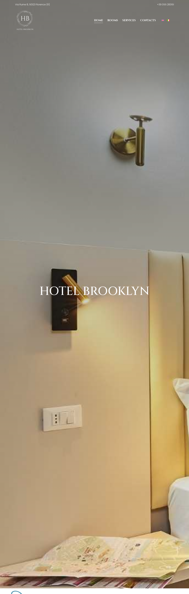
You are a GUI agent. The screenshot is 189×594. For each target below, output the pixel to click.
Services (129, 20)
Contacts (148, 20)
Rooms (112, 20)
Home (98, 20)
